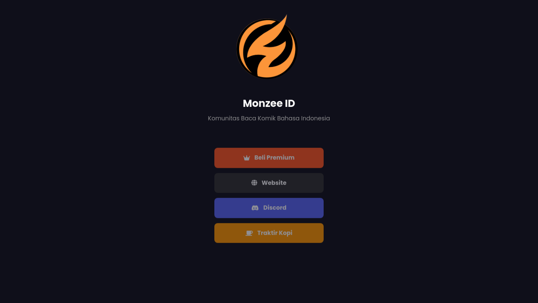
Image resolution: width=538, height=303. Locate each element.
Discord (268, 208)
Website (268, 183)
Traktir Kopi (269, 233)
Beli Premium (269, 158)
